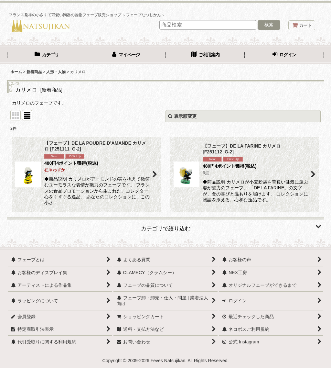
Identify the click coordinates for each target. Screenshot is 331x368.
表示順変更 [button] (182, 116)
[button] (165, 226)
